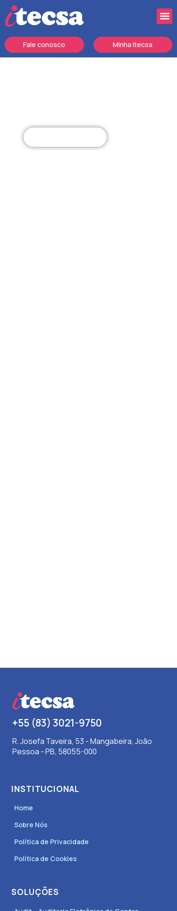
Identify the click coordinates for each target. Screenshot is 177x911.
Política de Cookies (45, 858)
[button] (164, 16)
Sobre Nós (31, 824)
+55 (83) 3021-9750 (57, 722)
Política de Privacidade (51, 841)
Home (23, 807)
